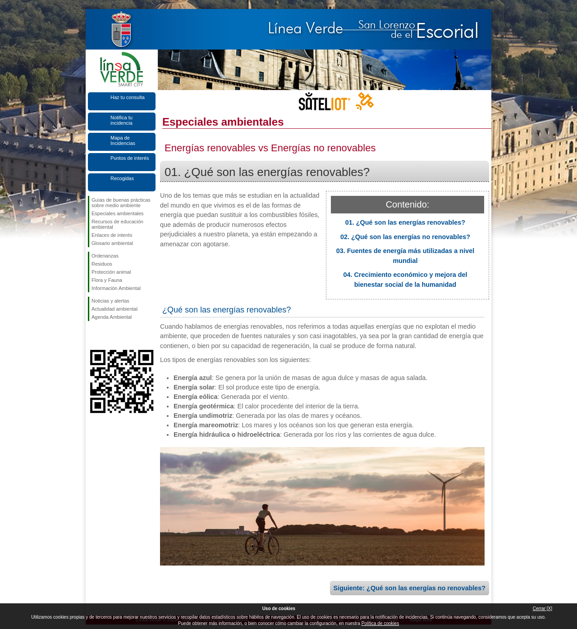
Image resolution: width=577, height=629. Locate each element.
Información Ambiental (116, 288)
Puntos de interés (129, 158)
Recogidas (122, 178)
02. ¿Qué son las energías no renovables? (405, 236)
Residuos (102, 264)
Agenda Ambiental (112, 317)
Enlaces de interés (112, 235)
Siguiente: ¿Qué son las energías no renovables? (409, 588)
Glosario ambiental (112, 243)
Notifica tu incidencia (121, 120)
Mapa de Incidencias (122, 140)
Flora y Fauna (107, 280)
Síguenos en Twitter (108, 335)
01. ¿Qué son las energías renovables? (405, 222)
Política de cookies (380, 623)
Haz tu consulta (127, 97)
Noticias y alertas (110, 300)
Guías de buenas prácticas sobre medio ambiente (121, 202)
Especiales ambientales (118, 213)
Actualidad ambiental (114, 309)
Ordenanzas (105, 255)
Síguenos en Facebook (93, 335)
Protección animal (111, 272)
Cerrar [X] (542, 608)
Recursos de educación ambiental (117, 224)
